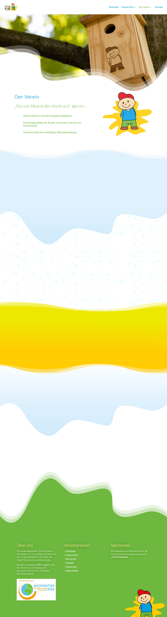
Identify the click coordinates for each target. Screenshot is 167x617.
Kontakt (159, 7)
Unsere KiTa (127, 7)
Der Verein (144, 7)
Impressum (71, 567)
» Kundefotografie (119, 557)
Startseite (114, 7)
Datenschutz (72, 570)
